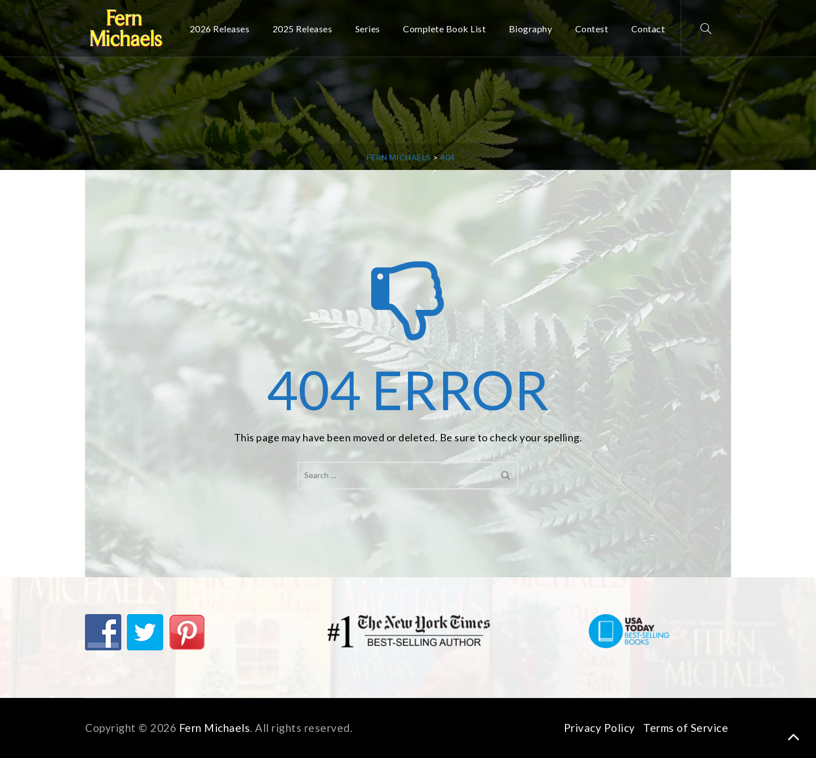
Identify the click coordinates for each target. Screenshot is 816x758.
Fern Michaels (214, 727)
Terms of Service (685, 727)
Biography (530, 28)
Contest (592, 28)
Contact (648, 28)
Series (367, 28)
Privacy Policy (599, 727)
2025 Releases (303, 28)
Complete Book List (444, 28)
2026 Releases (220, 28)
